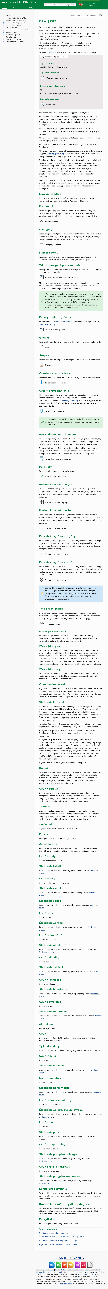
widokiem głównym (64, 321)
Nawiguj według (70, 400)
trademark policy (66, 1283)
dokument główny (47, 324)
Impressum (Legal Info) (45, 1270)
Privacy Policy (60, 1270)
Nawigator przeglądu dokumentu (53, 1233)
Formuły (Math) (11, 32)
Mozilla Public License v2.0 (88, 1274)
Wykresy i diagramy (12, 34)
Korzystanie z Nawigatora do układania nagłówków (62, 1236)
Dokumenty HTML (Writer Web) (17, 20)
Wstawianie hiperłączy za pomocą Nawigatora (59, 1240)
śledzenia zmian (46, 952)
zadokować (52, 52)
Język (31, 7)
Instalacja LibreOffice (13, 39)
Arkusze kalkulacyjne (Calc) (15, 23)
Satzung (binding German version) (49, 1272)
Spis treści (6, 15)
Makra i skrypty (11, 37)
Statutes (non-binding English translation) (83, 1270)
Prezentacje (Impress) (13, 25)
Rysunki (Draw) (11, 27)
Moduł (11, 7)
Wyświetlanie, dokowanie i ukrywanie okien (58, 1244)
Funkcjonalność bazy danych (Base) (18, 30)
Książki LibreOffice (71, 1258)
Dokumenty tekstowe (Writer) (16, 18)
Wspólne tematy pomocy (14, 42)
